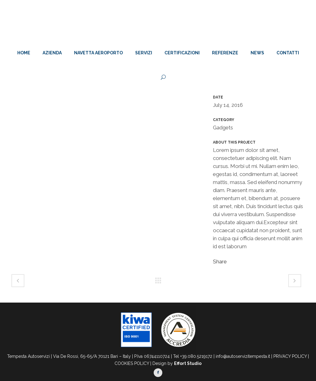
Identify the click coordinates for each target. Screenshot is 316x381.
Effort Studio (188, 363)
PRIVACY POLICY (290, 356)
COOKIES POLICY (131, 363)
